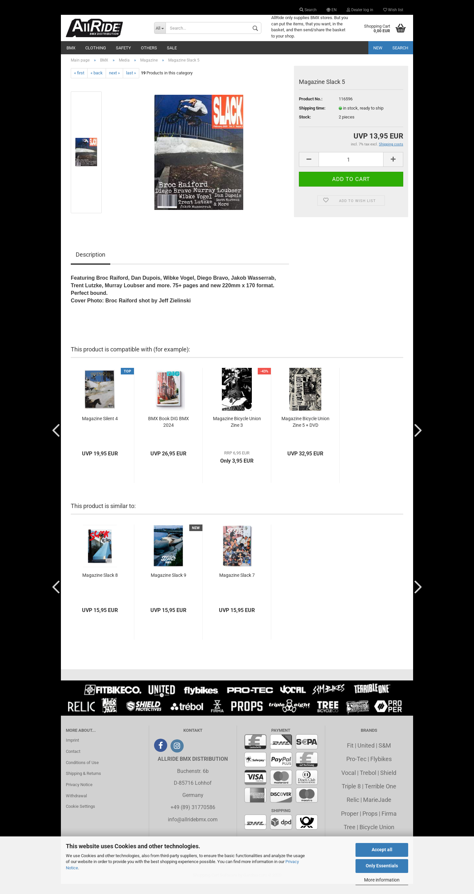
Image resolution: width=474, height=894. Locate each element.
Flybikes (381, 769)
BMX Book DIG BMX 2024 (168, 432)
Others (149, 47)
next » (114, 83)
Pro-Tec (356, 769)
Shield (388, 782)
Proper (349, 823)
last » (131, 83)
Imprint (72, 750)
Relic (353, 810)
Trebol (368, 782)
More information (382, 879)
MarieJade (377, 810)
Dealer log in (360, 10)
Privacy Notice (79, 795)
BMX (70, 47)
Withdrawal (76, 806)
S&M (385, 755)
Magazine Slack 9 (168, 585)
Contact (73, 761)
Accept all (382, 849)
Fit (350, 755)
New (377, 47)
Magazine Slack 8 (100, 585)
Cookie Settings (80, 816)
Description (90, 264)
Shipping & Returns (83, 783)
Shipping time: (312, 118)
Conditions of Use (82, 772)
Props (370, 823)
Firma (389, 823)
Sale (172, 47)
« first (79, 83)
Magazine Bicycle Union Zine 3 (237, 432)
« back (97, 83)
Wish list (393, 10)
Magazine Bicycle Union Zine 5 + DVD (305, 432)
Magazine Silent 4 (100, 428)
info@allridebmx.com (193, 830)
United (366, 755)
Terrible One (380, 796)
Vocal (348, 782)
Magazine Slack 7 (237, 585)
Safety (123, 47)
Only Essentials (382, 865)
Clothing (95, 47)
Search (308, 10)
